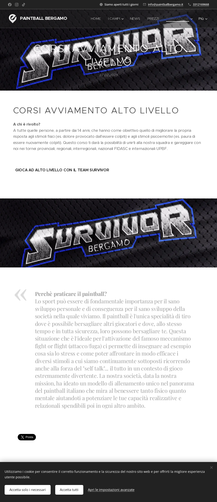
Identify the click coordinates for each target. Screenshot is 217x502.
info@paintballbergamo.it (165, 4)
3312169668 (201, 4)
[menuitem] (95, 18)
